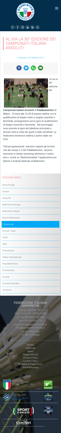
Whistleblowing (30, 367)
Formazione (8, 250)
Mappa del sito (30, 354)
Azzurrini (6, 198)
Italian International (11, 257)
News (30, 351)
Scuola (5, 276)
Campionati (7, 224)
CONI (5, 237)
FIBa (4, 244)
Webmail (30, 348)
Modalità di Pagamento (30, 364)
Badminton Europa (11, 204)
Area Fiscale (8, 185)
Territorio (6, 290)
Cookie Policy (30, 361)
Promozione (8, 270)
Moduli (30, 345)
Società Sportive (10, 283)
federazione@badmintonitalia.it (30, 324)
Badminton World (10, 211)
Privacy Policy (30, 357)
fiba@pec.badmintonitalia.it (30, 328)
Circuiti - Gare (9, 230)
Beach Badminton (11, 217)
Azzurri (5, 191)
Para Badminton (10, 263)
